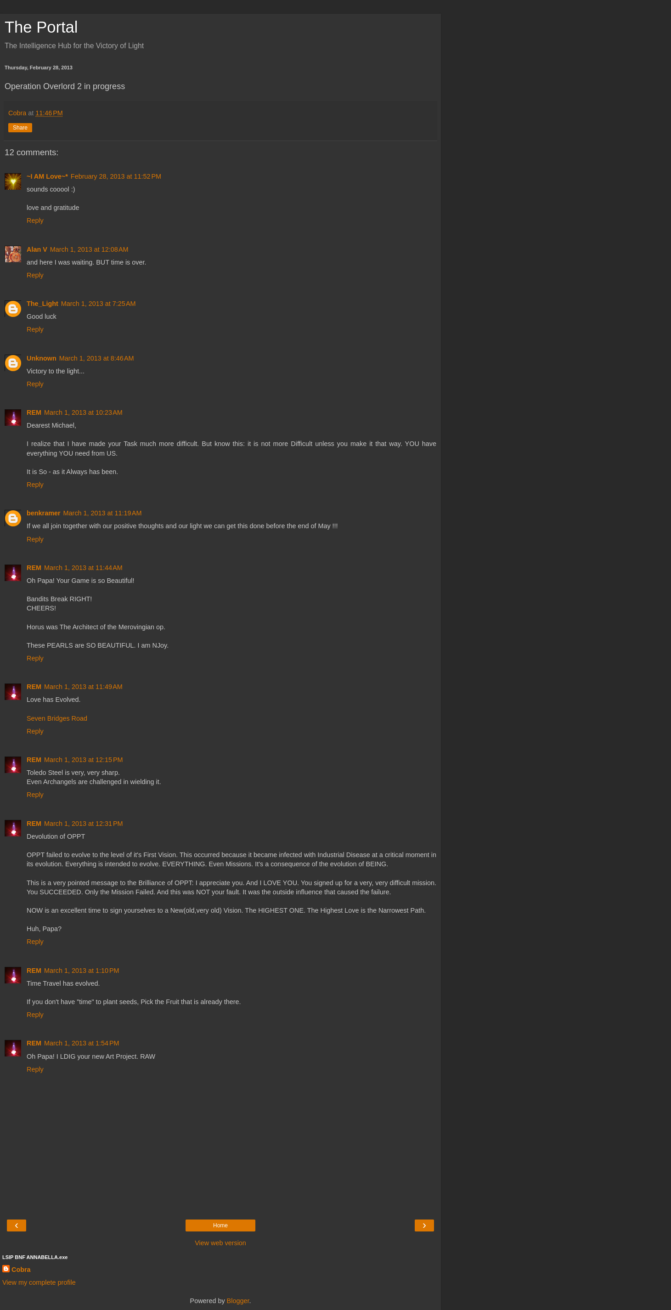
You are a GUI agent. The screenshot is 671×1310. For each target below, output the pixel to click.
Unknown (41, 358)
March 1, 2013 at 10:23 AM (83, 412)
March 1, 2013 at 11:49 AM (83, 686)
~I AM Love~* (47, 176)
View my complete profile (39, 1282)
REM (34, 412)
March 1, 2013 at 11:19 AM (102, 513)
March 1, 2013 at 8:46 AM (96, 358)
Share (20, 127)
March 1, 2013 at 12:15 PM (83, 759)
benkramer (44, 513)
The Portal (41, 27)
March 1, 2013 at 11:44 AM (83, 567)
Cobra (21, 1269)
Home (220, 1225)
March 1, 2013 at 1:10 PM (81, 970)
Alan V (37, 249)
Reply (35, 220)
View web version (220, 1243)
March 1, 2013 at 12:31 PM (83, 823)
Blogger (238, 1300)
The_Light (42, 303)
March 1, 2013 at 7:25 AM (98, 303)
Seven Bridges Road (57, 718)
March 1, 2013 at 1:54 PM (81, 1043)
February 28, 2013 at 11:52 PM (116, 176)
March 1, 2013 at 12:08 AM (89, 249)
